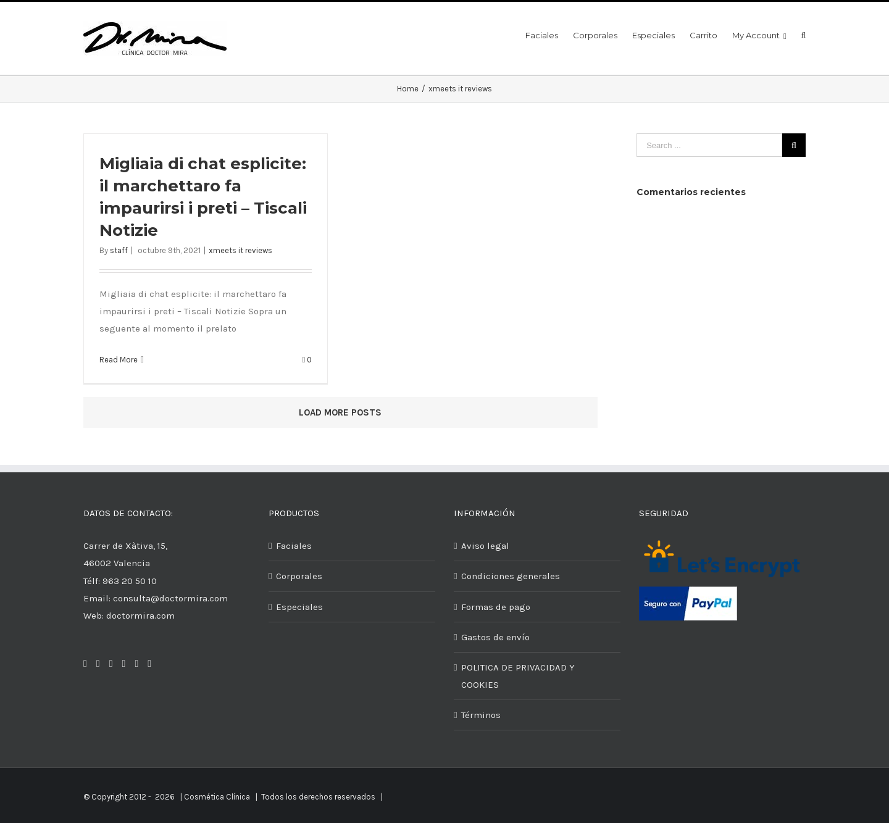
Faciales (294, 545)
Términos (481, 715)
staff (119, 250)
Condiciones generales (510, 576)
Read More (118, 359)
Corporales (299, 576)
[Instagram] (111, 664)
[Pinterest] (124, 664)
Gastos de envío (495, 637)
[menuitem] (549, 34)
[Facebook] (85, 664)
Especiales (299, 606)
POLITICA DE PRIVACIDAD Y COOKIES (518, 676)
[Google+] (136, 664)
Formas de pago (495, 606)
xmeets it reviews (240, 250)
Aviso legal (485, 545)
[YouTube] (149, 664)
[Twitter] (98, 664)
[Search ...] (709, 145)
